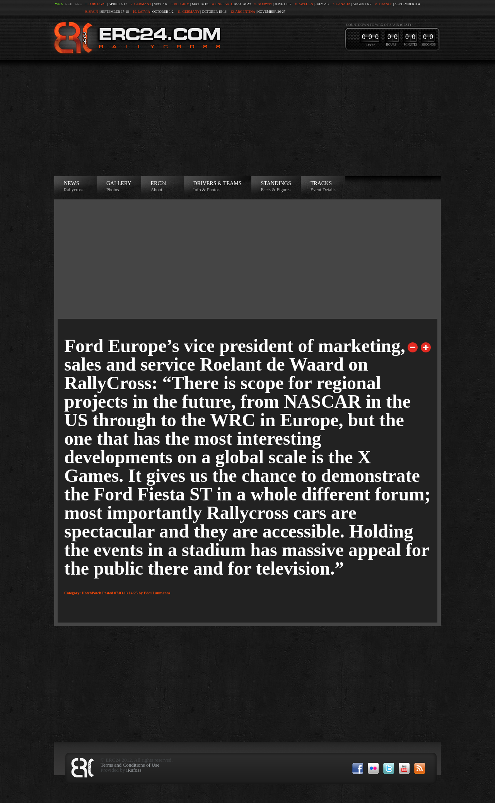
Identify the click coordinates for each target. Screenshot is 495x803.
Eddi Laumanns (157, 593)
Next (426, 347)
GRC (78, 4)
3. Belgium (180, 4)
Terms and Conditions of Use (130, 765)
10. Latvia (141, 12)
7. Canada (341, 4)
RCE (68, 4)
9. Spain (91, 12)
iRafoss (133, 770)
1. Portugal (95, 4)
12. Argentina (242, 12)
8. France (384, 4)
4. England (222, 4)
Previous (413, 347)
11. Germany (189, 12)
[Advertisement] (247, 118)
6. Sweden (304, 4)
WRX (59, 4)
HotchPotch (91, 593)
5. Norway (263, 4)
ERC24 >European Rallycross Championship (136, 37)
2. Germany (141, 4)
